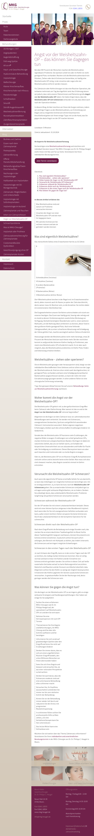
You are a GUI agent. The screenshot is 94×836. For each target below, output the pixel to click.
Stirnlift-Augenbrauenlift (13, 107)
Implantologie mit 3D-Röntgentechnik (12, 186)
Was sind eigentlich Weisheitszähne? (52, 176)
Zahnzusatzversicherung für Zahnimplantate (15, 237)
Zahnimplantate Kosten (13, 254)
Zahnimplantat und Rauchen (15, 210)
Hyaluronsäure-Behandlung (15, 73)
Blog (4, 134)
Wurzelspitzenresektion (13, 115)
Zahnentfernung (10, 154)
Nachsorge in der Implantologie (10, 175)
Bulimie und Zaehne (12, 139)
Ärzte (5, 26)
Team (5, 30)
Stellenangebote (10, 39)
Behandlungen (9, 43)
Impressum (70, 826)
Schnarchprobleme (11, 223)
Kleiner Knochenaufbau (13, 86)
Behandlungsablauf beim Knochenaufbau (14, 167)
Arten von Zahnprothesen (14, 214)
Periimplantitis (9, 150)
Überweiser (7, 128)
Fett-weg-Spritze (10, 61)
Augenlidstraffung (11, 57)
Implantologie (9, 78)
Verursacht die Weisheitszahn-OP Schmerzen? (56, 182)
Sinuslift (6, 103)
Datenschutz (80, 826)
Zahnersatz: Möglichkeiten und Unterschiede (14, 193)
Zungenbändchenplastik (14, 124)
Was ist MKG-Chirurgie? (13, 227)
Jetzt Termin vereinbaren (47, 161)
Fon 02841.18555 (40, 806)
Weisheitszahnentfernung (60, 146)
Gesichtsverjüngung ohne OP (15, 250)
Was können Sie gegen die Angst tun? (53, 191)
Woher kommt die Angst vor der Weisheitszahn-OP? (58, 180)
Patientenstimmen (11, 34)
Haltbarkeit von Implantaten (15, 180)
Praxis (5, 21)
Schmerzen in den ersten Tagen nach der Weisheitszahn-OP (61, 188)
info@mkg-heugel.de (42, 817)
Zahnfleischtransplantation (15, 119)
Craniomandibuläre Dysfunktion (11, 244)
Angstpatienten (10, 53)
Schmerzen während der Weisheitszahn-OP (55, 184)
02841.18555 (77, 8)
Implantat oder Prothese (14, 231)
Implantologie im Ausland (14, 206)
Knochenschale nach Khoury (15, 90)
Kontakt (6, 259)
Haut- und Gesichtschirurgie (15, 69)
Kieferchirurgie (9, 82)
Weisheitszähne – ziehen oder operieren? (54, 178)
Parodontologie (10, 94)
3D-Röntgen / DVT (11, 48)
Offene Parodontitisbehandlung (14, 160)
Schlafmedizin (9, 99)
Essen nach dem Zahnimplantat (10, 145)
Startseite (6, 16)
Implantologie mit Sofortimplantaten (11, 201)
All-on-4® (7, 65)
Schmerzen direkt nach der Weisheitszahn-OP (56, 186)
